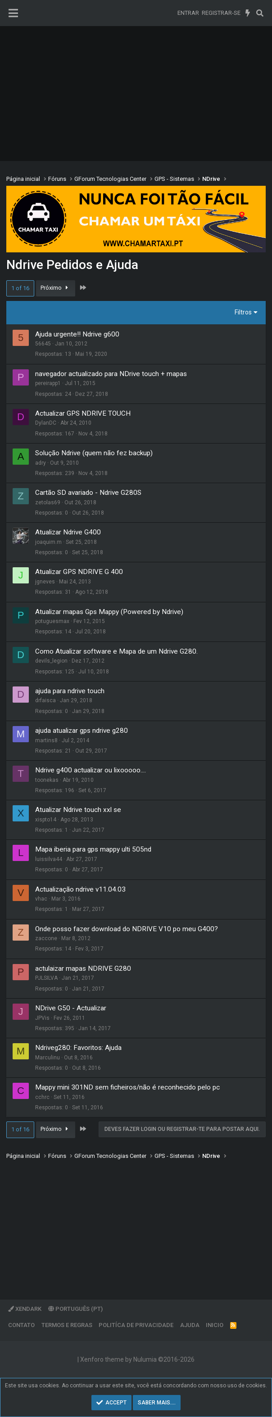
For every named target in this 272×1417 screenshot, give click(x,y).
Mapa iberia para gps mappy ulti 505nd (93, 849)
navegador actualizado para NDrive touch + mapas (111, 374)
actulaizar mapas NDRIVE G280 (83, 968)
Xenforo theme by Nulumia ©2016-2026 (137, 1359)
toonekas (47, 780)
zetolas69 (47, 502)
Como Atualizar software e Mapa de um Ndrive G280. (116, 651)
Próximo (56, 287)
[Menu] (13, 13)
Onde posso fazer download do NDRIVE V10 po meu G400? (126, 929)
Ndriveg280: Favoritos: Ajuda (78, 1048)
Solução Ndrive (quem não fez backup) (94, 453)
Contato (21, 1325)
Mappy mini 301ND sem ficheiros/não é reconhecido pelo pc (127, 1087)
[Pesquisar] (260, 13)
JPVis (42, 1018)
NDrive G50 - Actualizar (70, 1008)
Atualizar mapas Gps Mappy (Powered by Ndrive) (109, 612)
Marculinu (47, 1057)
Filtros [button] (243, 312)
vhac (41, 899)
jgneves (45, 581)
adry (40, 463)
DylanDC (45, 423)
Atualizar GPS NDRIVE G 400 (79, 572)
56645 (43, 344)
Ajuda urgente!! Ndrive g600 (77, 334)
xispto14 (45, 819)
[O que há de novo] (248, 13)
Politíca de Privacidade (136, 1325)
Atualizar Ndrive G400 (68, 532)
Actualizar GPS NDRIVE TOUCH (83, 413)
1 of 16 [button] (20, 288)
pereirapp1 (48, 383)
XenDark (24, 1308)
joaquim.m (48, 542)
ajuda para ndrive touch (69, 691)
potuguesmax (52, 621)
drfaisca (45, 700)
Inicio (214, 1325)
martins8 (46, 740)
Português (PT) (75, 1308)
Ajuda (189, 1325)
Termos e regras (66, 1325)
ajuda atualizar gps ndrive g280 (81, 730)
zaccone (46, 938)
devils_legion (51, 661)
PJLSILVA (46, 978)
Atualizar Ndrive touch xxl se (78, 810)
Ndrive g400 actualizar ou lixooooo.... (90, 770)
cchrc (42, 1097)
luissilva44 (48, 859)
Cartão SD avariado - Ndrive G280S (88, 493)
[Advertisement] (136, 94)
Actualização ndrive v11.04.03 (80, 889)
